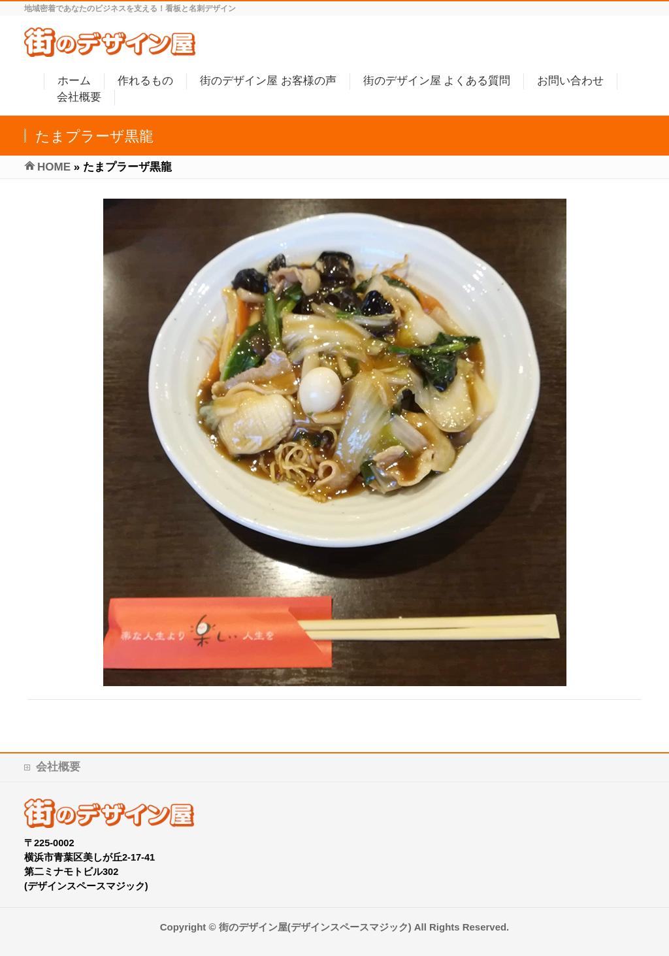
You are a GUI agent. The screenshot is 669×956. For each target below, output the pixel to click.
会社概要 (58, 767)
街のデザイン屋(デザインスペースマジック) (315, 926)
